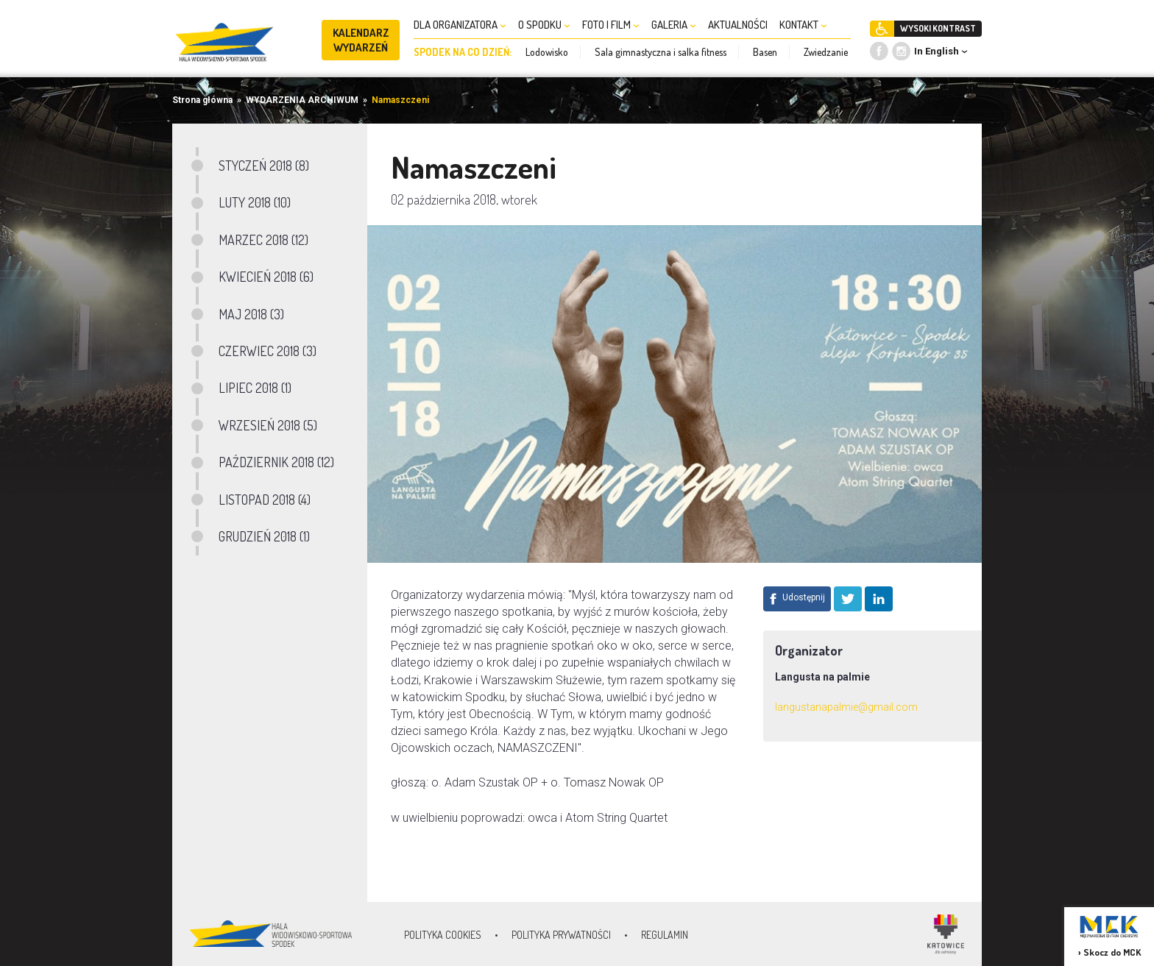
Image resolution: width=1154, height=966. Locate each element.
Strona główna (202, 100)
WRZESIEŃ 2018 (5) (268, 425)
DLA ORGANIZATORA (460, 25)
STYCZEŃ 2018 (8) (264, 165)
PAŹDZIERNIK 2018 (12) (276, 462)
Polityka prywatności (561, 934)
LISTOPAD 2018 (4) (265, 499)
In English (936, 51)
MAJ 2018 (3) (251, 314)
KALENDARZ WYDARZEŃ (361, 40)
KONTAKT (803, 25)
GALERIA (673, 25)
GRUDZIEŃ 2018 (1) (264, 536)
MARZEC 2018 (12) (263, 240)
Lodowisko (546, 52)
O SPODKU (544, 25)
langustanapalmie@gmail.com (846, 707)
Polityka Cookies (442, 934)
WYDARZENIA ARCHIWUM (302, 100)
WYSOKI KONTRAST (938, 28)
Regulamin (664, 934)
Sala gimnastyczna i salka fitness (660, 52)
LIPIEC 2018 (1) (255, 388)
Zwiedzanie (826, 52)
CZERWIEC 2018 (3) (267, 351)
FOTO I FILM (611, 25)
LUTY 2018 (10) (255, 202)
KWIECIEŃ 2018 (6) (266, 277)
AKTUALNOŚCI (738, 25)
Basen (765, 52)
